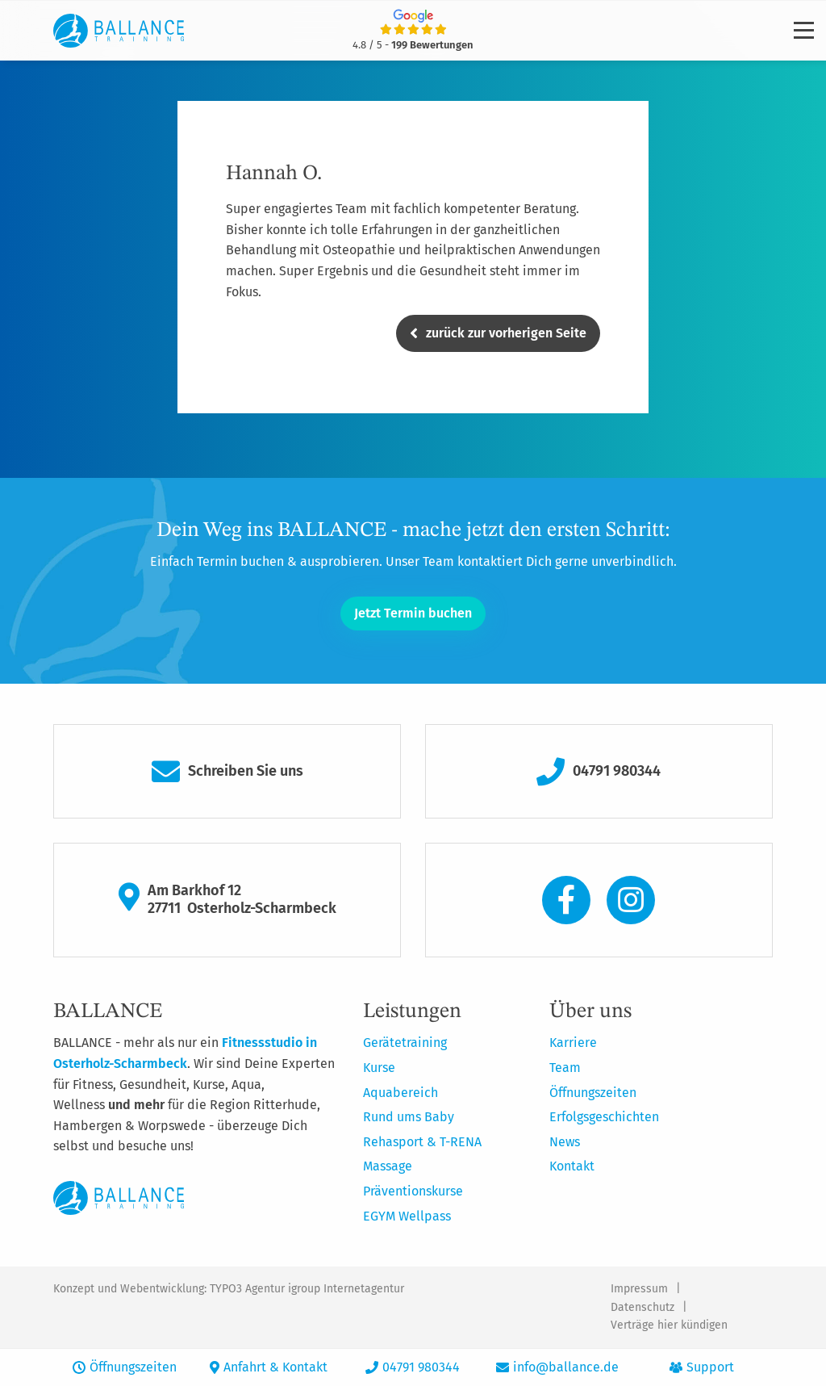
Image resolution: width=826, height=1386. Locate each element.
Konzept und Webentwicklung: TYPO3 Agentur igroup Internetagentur (228, 1289)
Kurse (379, 1067)
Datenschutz (642, 1307)
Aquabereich (400, 1092)
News (564, 1141)
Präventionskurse (413, 1191)
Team (565, 1067)
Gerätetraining (405, 1042)
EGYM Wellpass (407, 1216)
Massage (387, 1166)
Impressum (639, 1289)
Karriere (573, 1042)
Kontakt (571, 1166)
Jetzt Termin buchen (413, 613)
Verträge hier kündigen (669, 1325)
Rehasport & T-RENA (422, 1141)
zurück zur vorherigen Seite (498, 333)
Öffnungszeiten (592, 1092)
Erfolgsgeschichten (604, 1116)
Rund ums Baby (408, 1116)
